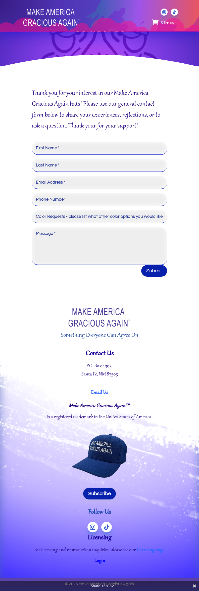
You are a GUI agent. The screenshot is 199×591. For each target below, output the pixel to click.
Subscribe (99, 493)
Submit (154, 270)
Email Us (99, 393)
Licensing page (150, 550)
